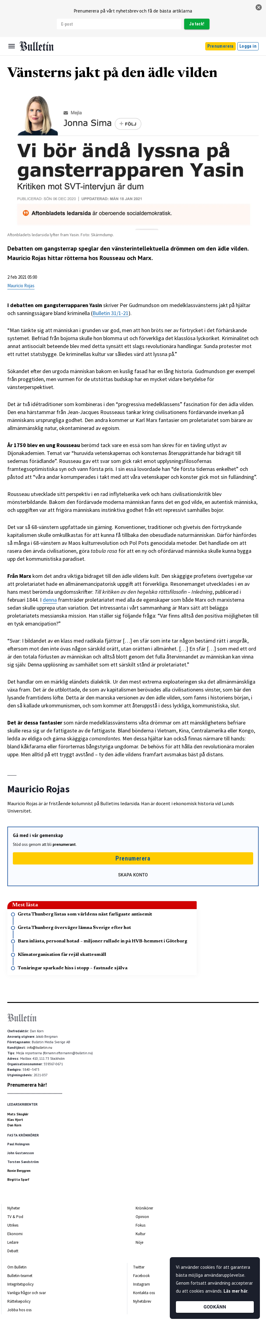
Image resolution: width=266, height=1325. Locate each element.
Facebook (141, 1275)
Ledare (12, 1242)
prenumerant (64, 844)
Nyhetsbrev (142, 1301)
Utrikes (12, 1225)
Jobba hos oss (19, 1309)
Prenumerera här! (27, 1084)
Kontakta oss (144, 1292)
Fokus (140, 1225)
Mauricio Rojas (21, 285)
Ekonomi (15, 1233)
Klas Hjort (15, 1120)
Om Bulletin (17, 1267)
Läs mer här (235, 1291)
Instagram (141, 1284)
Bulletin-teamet (19, 1275)
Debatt (12, 1250)
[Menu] (11, 46)
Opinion (142, 1216)
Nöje (139, 1242)
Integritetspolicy (20, 1284)
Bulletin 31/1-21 (111, 313)
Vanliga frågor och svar (26, 1292)
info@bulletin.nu (39, 1047)
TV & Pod (15, 1216)
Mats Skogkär (17, 1114)
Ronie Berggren (19, 1171)
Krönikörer (144, 1208)
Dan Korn (14, 1125)
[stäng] (258, 7)
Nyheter (13, 1208)
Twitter (138, 1267)
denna (50, 599)
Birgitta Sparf (18, 1179)
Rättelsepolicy (19, 1301)
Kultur (140, 1233)
